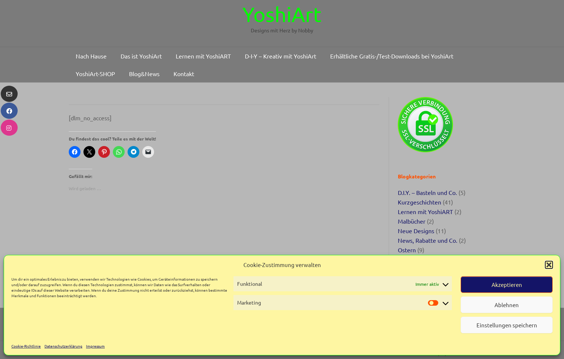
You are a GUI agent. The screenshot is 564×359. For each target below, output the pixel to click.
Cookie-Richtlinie (26, 346)
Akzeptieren (507, 284)
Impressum (95, 346)
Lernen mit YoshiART (425, 211)
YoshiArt (282, 14)
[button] (549, 265)
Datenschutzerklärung (63, 346)
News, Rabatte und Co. (427, 240)
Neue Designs (416, 230)
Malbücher (411, 221)
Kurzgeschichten (419, 202)
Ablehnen (507, 304)
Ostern (407, 249)
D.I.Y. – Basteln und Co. (427, 192)
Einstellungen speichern (506, 324)
